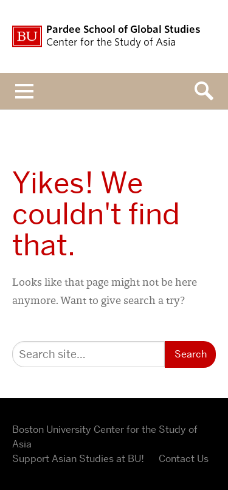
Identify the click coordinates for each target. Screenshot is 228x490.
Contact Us (184, 458)
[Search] (88, 354)
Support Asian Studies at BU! (78, 458)
